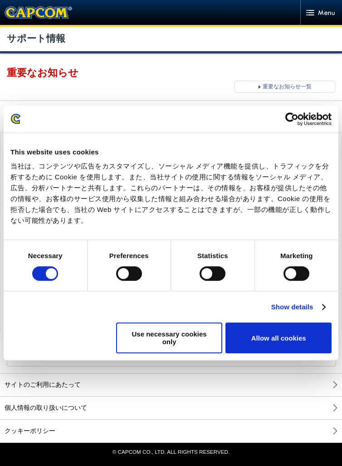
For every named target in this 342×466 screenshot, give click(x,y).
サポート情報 (36, 38)
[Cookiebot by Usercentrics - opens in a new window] (292, 119)
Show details (292, 307)
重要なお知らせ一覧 (287, 86)
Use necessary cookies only (169, 338)
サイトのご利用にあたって (43, 384)
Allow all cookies (278, 338)
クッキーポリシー (30, 430)
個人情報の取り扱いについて (46, 407)
